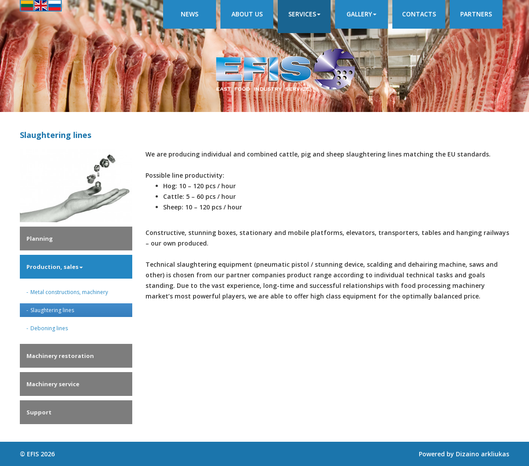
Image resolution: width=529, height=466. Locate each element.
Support (39, 412)
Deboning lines (49, 328)
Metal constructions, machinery (69, 292)
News (189, 14)
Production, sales (54, 267)
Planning (39, 238)
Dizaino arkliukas (482, 454)
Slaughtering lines (52, 310)
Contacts (419, 14)
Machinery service (52, 384)
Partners (476, 14)
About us (247, 14)
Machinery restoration (60, 356)
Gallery (361, 14)
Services (304, 14)
